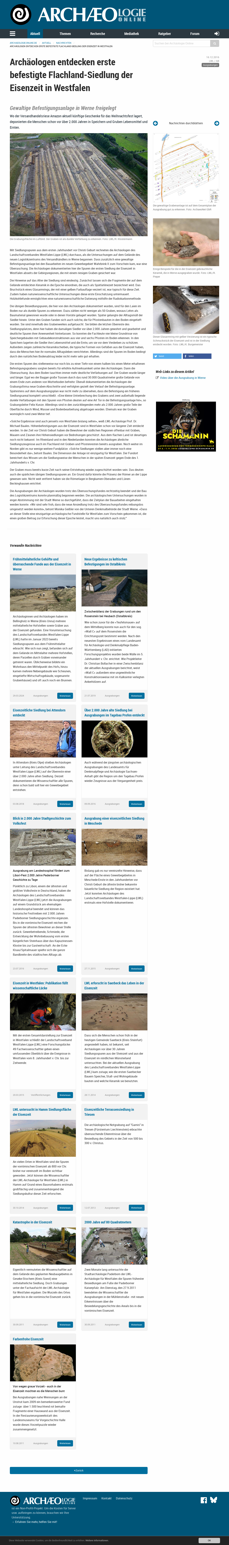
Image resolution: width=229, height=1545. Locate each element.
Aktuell (35, 33)
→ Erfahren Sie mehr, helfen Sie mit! (34, 1522)
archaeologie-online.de (23, 42)
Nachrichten (63, 42)
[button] (167, 356)
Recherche (97, 33)
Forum (194, 33)
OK (209, 1540)
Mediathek (131, 33)
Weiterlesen (65, 695)
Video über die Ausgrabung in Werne (182, 378)
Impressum (90, 1498)
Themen (65, 33)
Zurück (78, 1470)
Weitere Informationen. (97, 1540)
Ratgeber (164, 33)
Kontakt (106, 1498)
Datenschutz (124, 1498)
